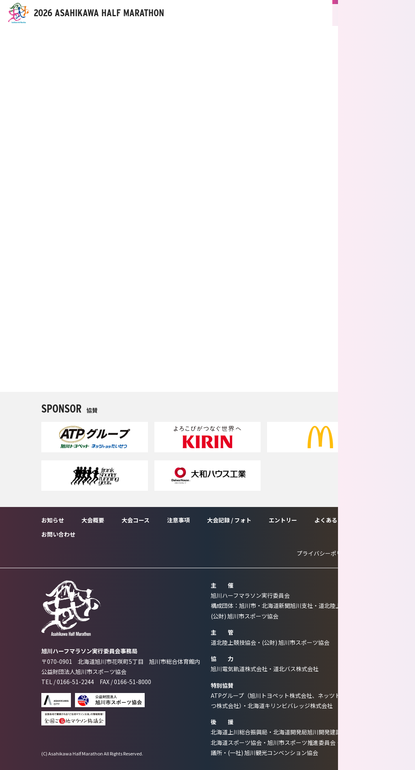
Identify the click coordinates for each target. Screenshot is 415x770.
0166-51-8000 (132, 682)
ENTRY (360, 13)
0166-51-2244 (75, 682)
